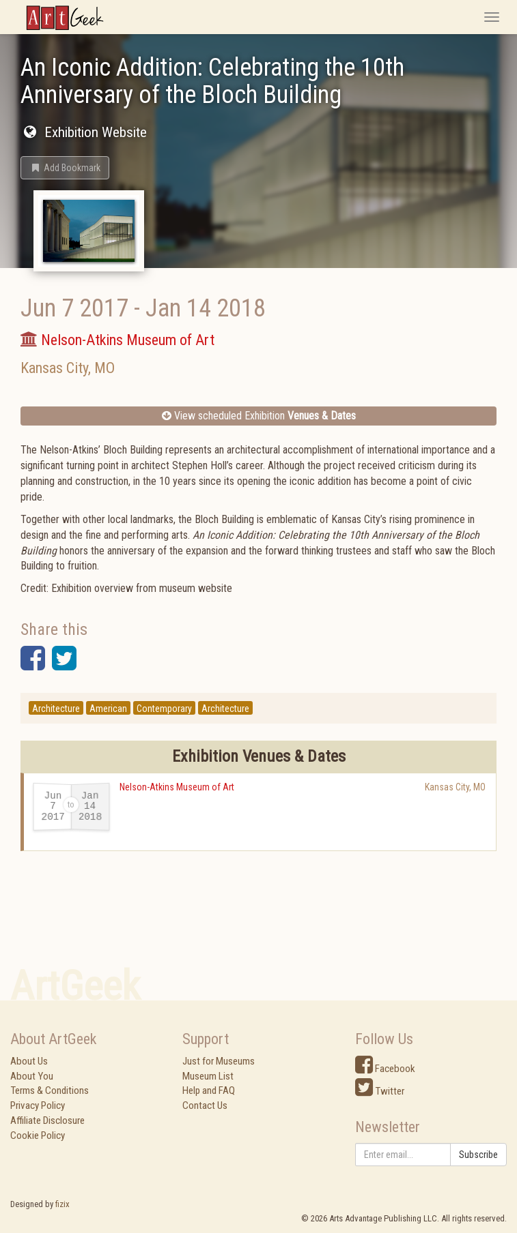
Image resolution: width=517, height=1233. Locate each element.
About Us (29, 1061)
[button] (64, 167)
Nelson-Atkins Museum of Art (177, 787)
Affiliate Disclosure (47, 1120)
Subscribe (478, 1154)
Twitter (379, 1091)
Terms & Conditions (49, 1090)
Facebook (385, 1069)
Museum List (208, 1076)
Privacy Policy (37, 1105)
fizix (62, 1204)
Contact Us (204, 1105)
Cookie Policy (37, 1135)
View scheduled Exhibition (259, 415)
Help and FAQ (208, 1090)
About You (31, 1076)
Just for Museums (218, 1061)
